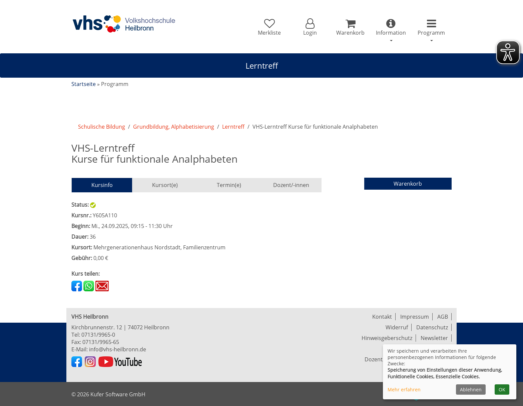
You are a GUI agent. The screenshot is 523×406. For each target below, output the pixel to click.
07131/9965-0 (98, 334)
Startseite (83, 84)
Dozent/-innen (291, 185)
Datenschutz (432, 327)
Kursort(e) (165, 185)
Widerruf (397, 327)
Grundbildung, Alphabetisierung (173, 126)
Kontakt (382, 316)
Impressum (414, 316)
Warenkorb (408, 183)
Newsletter (434, 338)
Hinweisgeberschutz (387, 338)
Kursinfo (102, 185)
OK (502, 389)
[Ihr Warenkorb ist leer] (350, 27)
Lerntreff (233, 126)
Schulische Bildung (101, 126)
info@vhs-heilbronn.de (117, 349)
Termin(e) (229, 185)
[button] (310, 27)
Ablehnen (471, 389)
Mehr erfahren (404, 389)
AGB (442, 316)
